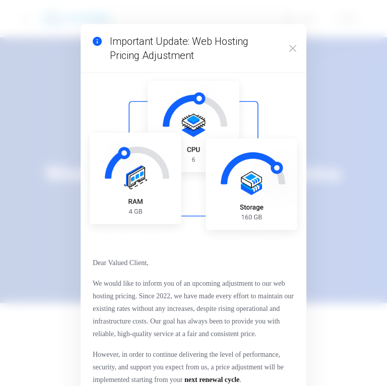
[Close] (292, 51)
